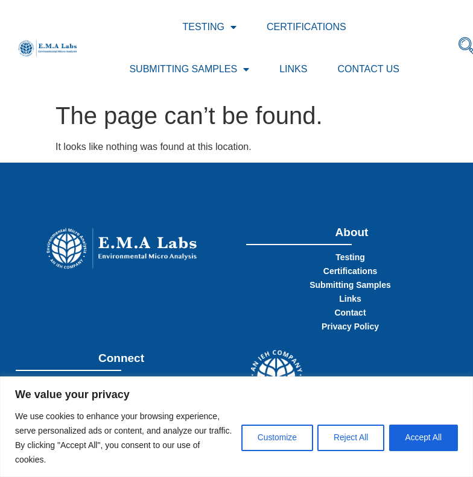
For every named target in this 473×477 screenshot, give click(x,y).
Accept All (422, 438)
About (352, 232)
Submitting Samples (189, 69)
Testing (210, 27)
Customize (268, 438)
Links (293, 69)
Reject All (345, 438)
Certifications (306, 27)
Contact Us (368, 69)
